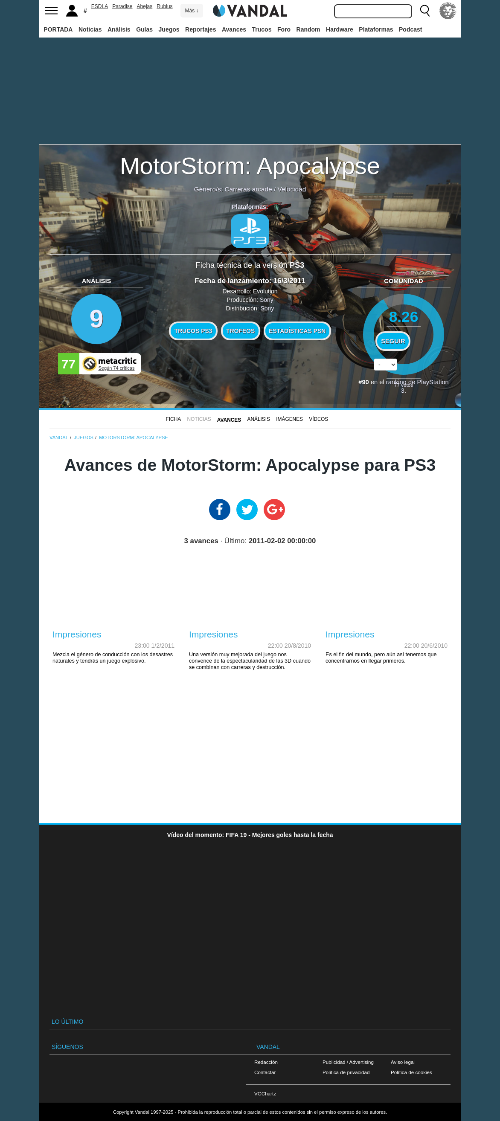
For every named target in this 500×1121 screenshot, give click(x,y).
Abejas (145, 6)
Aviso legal (403, 1062)
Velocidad (292, 189)
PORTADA (58, 29)
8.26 (404, 316)
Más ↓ (191, 11)
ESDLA (99, 6)
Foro (284, 29)
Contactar (265, 1072)
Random (308, 29)
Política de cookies (411, 1072)
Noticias (90, 29)
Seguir (393, 341)
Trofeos (240, 330)
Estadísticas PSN (297, 330)
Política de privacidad (346, 1072)
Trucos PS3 (193, 330)
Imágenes (289, 419)
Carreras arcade (248, 189)
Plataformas (376, 29)
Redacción (266, 1062)
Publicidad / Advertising (348, 1062)
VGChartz (265, 1093)
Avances (234, 29)
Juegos (169, 29)
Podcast (410, 29)
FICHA (173, 419)
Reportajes (200, 29)
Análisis (119, 29)
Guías (144, 29)
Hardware (339, 29)
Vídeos (318, 419)
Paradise (122, 6)
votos (403, 385)
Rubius (164, 6)
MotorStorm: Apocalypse (250, 165)
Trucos (262, 29)
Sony (266, 299)
